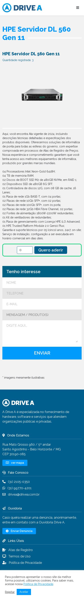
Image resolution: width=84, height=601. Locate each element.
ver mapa (15, 462)
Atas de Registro (17, 550)
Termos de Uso (16, 556)
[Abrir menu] (78, 8)
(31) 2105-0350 (16, 482)
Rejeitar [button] (10, 592)
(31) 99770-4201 (17, 488)
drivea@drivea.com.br (21, 494)
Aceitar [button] (23, 591)
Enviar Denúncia (19, 531)
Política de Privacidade (22, 563)
